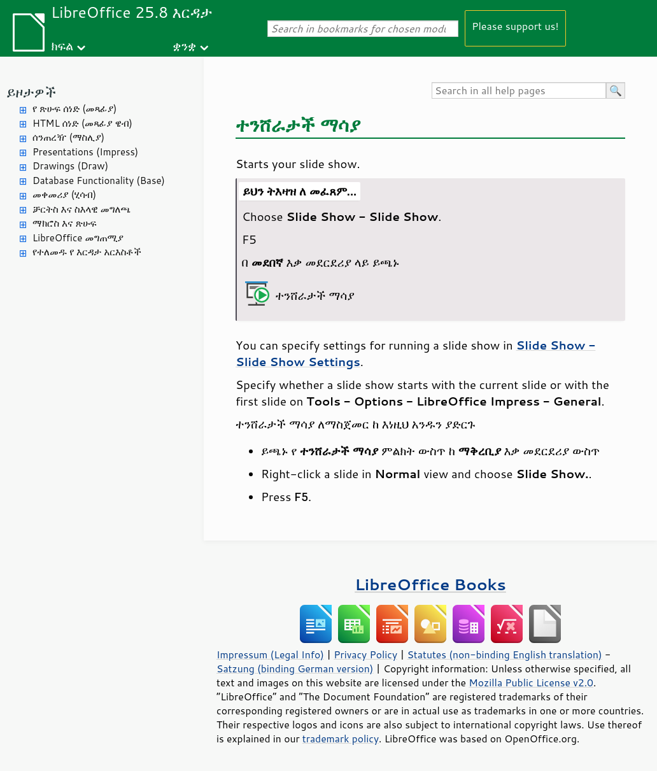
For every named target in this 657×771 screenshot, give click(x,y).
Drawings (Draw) (70, 166)
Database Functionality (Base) (98, 180)
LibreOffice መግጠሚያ (78, 237)
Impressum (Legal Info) (270, 654)
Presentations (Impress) (85, 152)
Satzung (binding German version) (295, 668)
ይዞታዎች (31, 92)
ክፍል (62, 45)
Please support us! (515, 25)
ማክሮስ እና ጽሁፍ (64, 223)
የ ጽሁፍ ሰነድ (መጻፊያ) (74, 108)
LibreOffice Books (430, 584)
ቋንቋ (184, 45)
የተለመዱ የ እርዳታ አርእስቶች (86, 251)
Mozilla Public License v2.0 (531, 683)
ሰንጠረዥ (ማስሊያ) (68, 137)
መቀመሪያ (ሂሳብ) (64, 194)
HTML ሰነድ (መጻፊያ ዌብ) (82, 123)
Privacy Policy (365, 654)
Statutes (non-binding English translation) (504, 654)
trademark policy (340, 739)
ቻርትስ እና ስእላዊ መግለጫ (81, 209)
